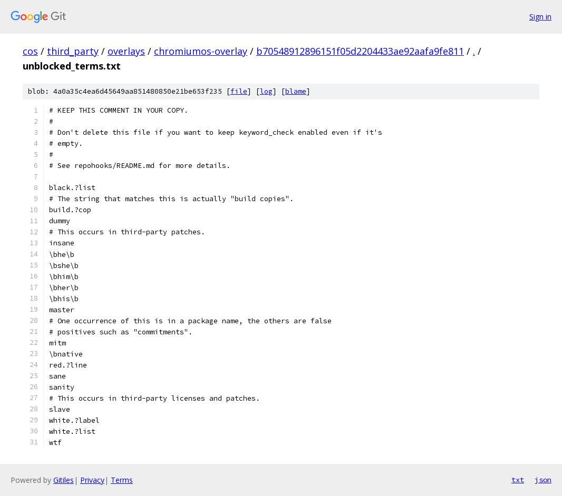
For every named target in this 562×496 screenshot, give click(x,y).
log (266, 91)
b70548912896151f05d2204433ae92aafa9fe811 (360, 51)
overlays (126, 51)
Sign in (540, 17)
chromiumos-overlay (200, 51)
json (543, 479)
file (238, 91)
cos (30, 51)
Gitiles (63, 480)
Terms (122, 480)
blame (295, 91)
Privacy (92, 480)
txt (517, 479)
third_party (73, 51)
